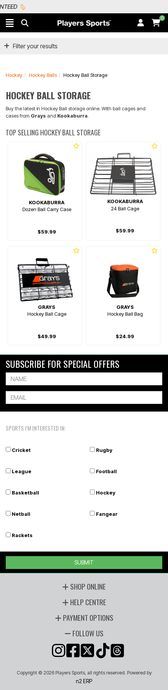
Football (106, 471)
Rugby (104, 450)
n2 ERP (84, 681)
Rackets (22, 535)
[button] (10, 22)
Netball (21, 514)
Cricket (21, 450)
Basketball (25, 493)
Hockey (14, 75)
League (21, 471)
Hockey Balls (43, 75)
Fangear (107, 514)
